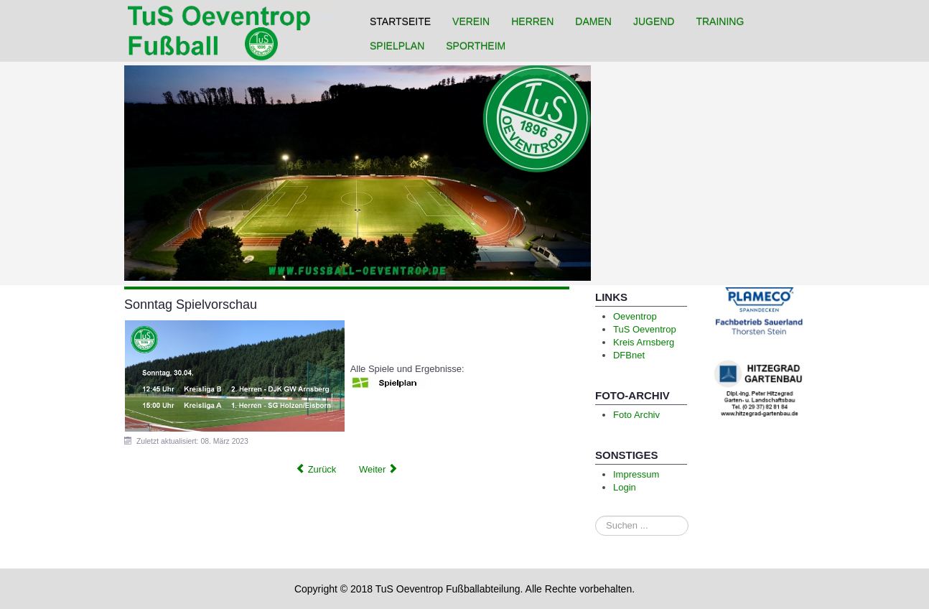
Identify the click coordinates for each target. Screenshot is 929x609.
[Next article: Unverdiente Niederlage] (379, 470)
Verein (471, 21)
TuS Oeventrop (644, 329)
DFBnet (629, 355)
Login (624, 487)
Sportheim (475, 46)
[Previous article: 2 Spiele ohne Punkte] (315, 470)
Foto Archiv (636, 414)
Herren (532, 21)
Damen (593, 21)
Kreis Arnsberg (643, 342)
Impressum (636, 474)
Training (720, 21)
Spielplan (397, 46)
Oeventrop (635, 316)
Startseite (400, 21)
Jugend (654, 21)
